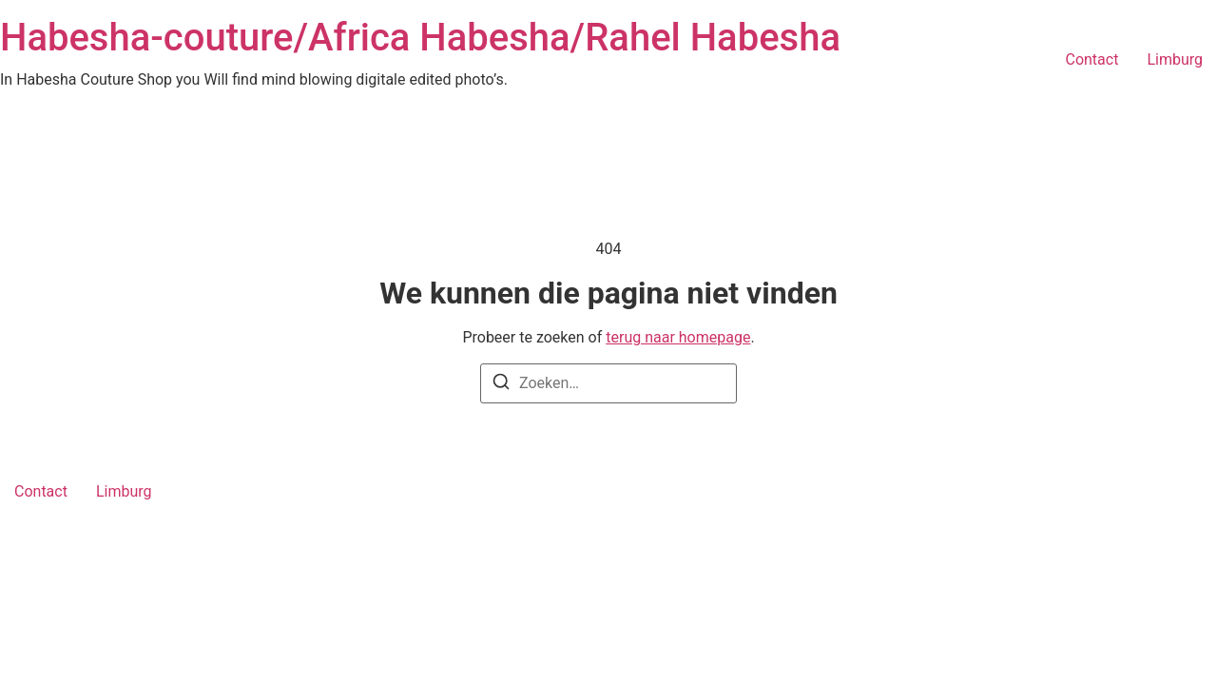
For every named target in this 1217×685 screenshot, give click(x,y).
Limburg (1175, 59)
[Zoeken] (501, 384)
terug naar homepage (678, 337)
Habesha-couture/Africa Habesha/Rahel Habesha (420, 37)
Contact (1091, 59)
